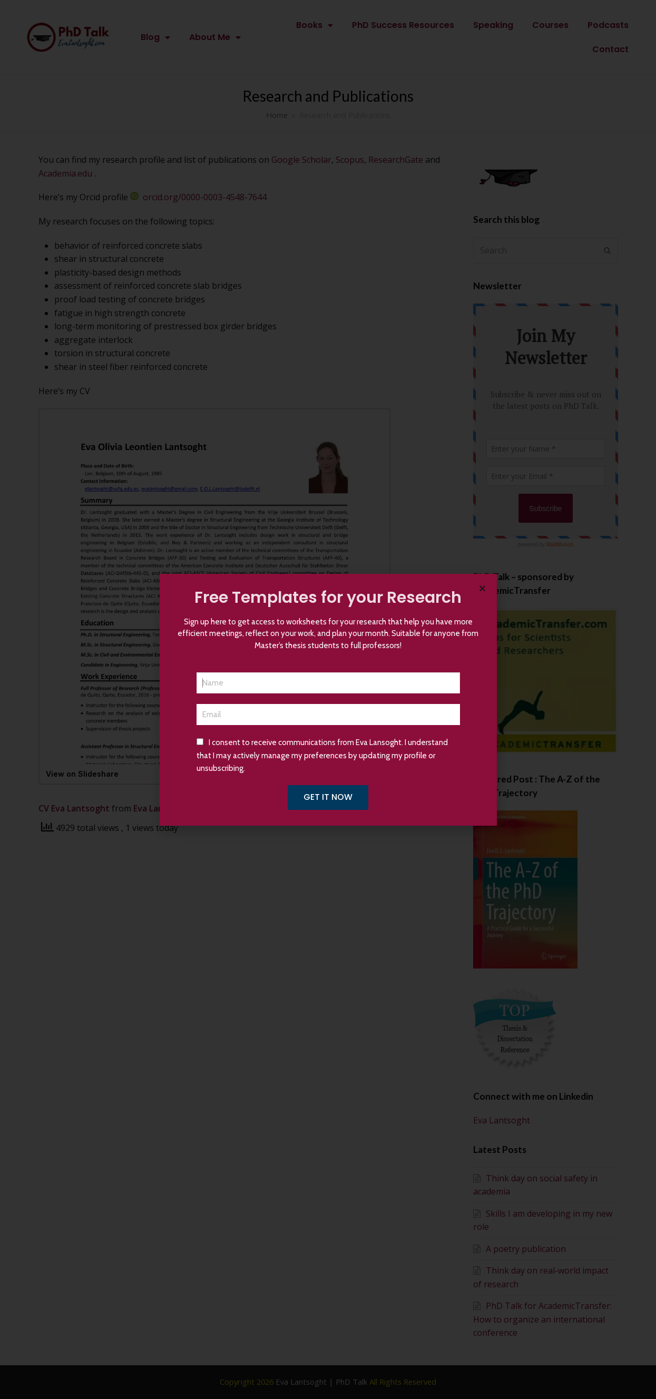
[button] (482, 588)
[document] (328, 699)
